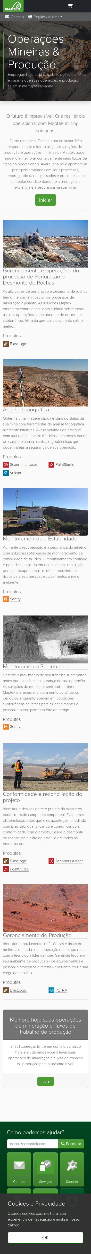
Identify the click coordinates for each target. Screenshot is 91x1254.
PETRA (58, 990)
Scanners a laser (20, 464)
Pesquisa (71, 1144)
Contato (14, 17)
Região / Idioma (43, 17)
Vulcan (12, 473)
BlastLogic (15, 343)
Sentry (12, 599)
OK (45, 1237)
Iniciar (45, 200)
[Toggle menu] (81, 6)
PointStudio (61, 464)
